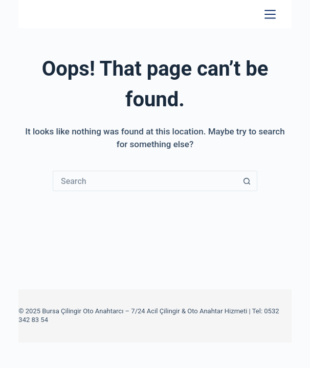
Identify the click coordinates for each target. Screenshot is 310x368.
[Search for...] (145, 181)
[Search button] (247, 181)
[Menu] (270, 14)
